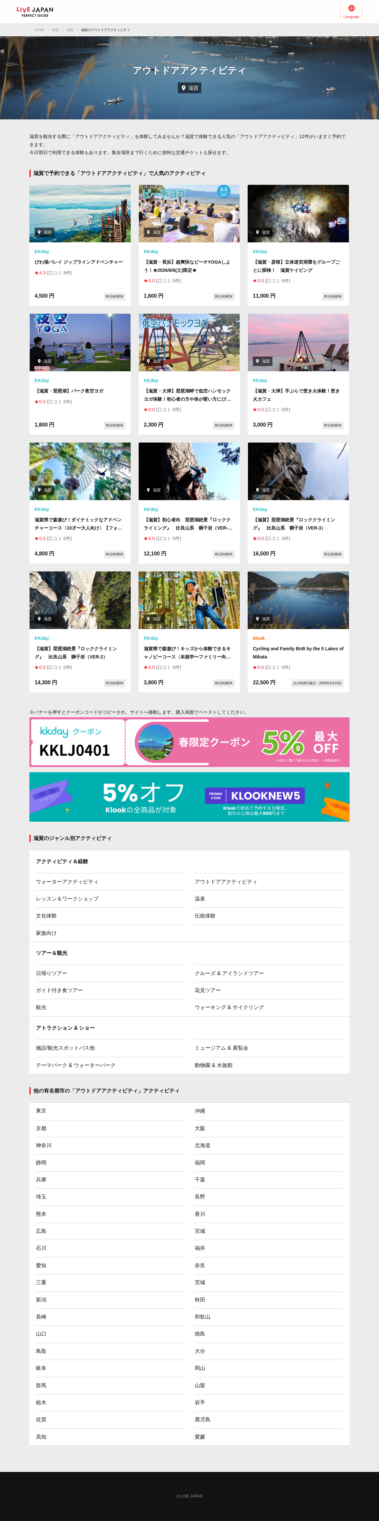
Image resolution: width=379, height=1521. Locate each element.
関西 (55, 30)
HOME (39, 30)
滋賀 (70, 30)
